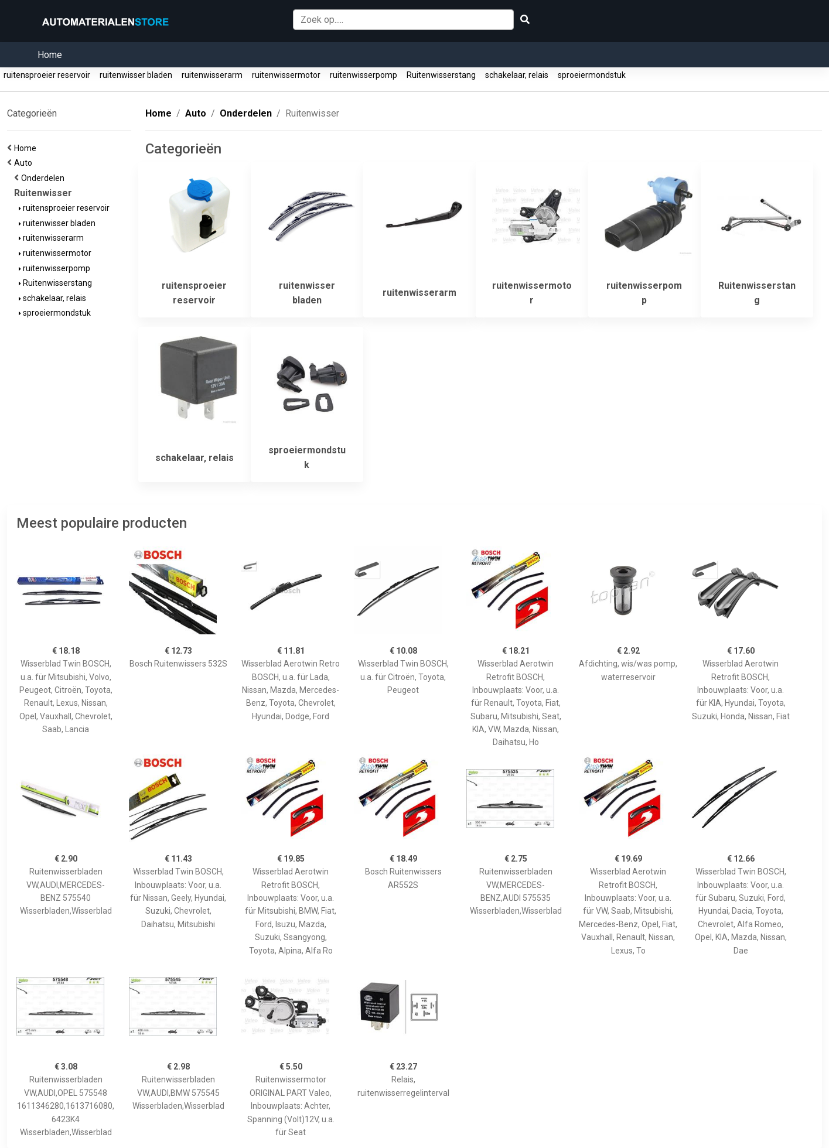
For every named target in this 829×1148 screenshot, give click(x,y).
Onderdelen (44, 178)
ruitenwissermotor (286, 75)
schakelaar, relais (517, 75)
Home (49, 54)
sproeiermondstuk (591, 75)
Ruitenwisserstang (441, 75)
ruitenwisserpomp (363, 75)
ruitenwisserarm (212, 75)
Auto (25, 163)
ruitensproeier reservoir (47, 75)
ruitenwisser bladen (136, 75)
